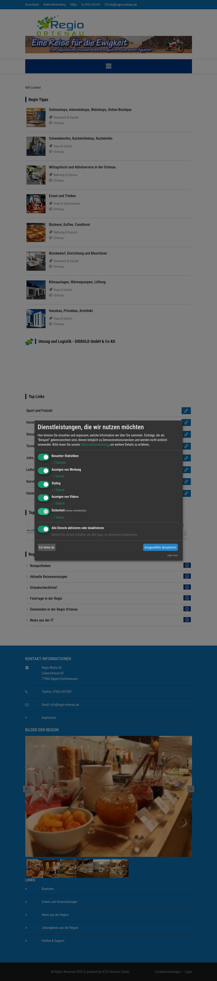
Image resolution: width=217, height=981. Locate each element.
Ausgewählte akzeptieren (160, 547)
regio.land (172, 555)
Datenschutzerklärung (95, 444)
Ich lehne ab (46, 547)
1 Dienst (58, 476)
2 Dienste (59, 462)
